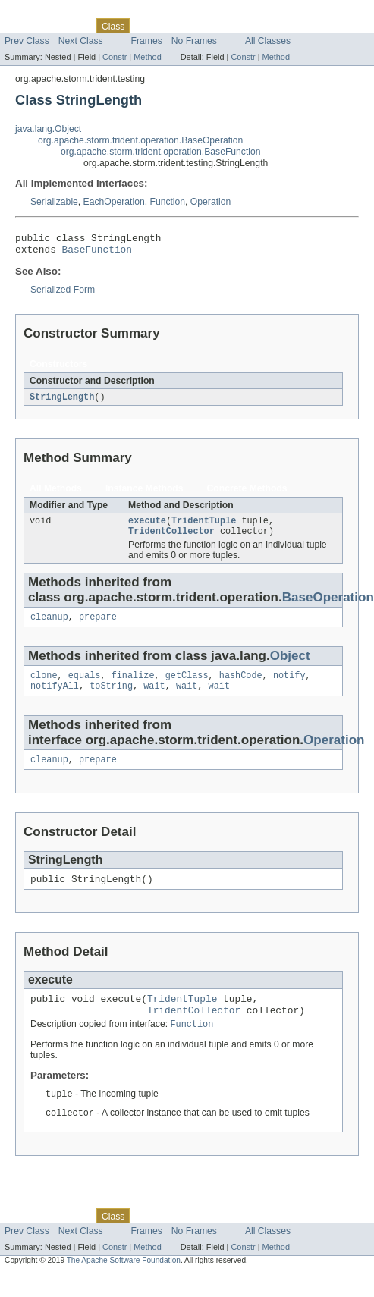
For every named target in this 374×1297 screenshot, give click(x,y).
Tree (173, 25)
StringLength (62, 402)
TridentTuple (203, 527)
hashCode (240, 686)
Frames (146, 41)
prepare (98, 626)
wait (154, 698)
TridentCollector (171, 539)
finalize (133, 686)
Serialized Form (62, 294)
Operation (210, 201)
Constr (114, 56)
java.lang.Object (48, 129)
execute (147, 527)
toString (111, 698)
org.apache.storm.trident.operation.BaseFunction (161, 151)
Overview (24, 25)
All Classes (268, 41)
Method (147, 56)
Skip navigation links (41, 13)
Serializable (54, 201)
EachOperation (114, 201)
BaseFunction (97, 253)
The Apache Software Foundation (124, 1284)
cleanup (49, 626)
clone (44, 686)
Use (146, 25)
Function (167, 201)
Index (259, 25)
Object (290, 665)
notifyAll (54, 698)
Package (70, 25)
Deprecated (216, 25)
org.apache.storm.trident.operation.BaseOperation (140, 140)
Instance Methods (144, 493)
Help (289, 25)
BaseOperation (328, 605)
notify (289, 686)
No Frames (194, 41)
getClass (187, 686)
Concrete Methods (247, 493)
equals (84, 686)
